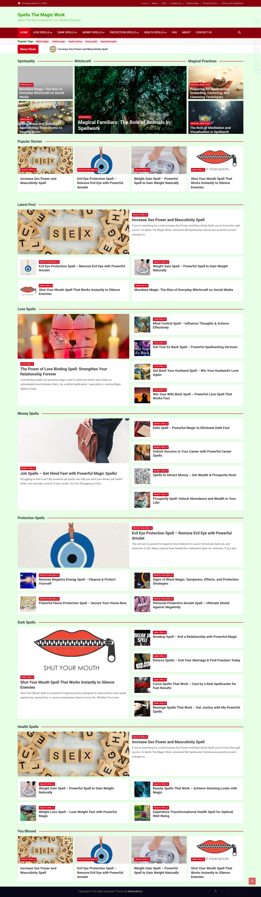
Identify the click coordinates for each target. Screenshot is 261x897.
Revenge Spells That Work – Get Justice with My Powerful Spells (196, 709)
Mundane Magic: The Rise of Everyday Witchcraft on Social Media (41, 93)
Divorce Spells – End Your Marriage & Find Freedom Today (196, 660)
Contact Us (176, 3)
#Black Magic (42, 41)
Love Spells (41, 32)
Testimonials (192, 3)
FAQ (164, 3)
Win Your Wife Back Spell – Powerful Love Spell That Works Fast (192, 396)
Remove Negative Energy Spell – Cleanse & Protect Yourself (77, 581)
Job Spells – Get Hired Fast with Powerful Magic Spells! (68, 473)
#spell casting (75, 41)
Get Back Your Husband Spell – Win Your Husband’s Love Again (195, 373)
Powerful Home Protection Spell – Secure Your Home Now (82, 603)
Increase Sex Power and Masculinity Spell (38, 181)
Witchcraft (85, 117)
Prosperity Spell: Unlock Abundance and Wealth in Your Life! (194, 501)
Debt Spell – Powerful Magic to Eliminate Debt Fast (191, 428)
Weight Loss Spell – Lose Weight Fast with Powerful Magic (78, 814)
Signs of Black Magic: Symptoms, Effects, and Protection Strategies (196, 581)
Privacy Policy (210, 3)
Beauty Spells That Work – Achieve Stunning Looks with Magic (195, 790)
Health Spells (154, 32)
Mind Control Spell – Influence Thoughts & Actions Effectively (191, 325)
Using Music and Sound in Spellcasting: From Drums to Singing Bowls (40, 128)
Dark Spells (66, 32)
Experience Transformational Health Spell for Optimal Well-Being (193, 814)
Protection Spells (123, 32)
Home (145, 3)
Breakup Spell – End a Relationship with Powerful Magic (195, 637)
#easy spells (91, 41)
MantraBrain (135, 891)
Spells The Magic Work (41, 14)
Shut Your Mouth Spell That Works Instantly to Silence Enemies (211, 183)
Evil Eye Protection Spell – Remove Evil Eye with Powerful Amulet (100, 183)
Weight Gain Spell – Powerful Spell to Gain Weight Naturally (156, 181)
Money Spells (92, 32)
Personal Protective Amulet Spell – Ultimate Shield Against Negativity (191, 605)
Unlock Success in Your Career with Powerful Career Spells (192, 453)
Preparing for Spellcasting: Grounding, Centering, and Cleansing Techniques (210, 93)
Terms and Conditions (232, 3)
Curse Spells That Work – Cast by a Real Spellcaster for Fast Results (194, 686)
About (155, 3)
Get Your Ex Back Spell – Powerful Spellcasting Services (195, 347)
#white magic (58, 41)
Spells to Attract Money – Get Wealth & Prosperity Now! (194, 475)
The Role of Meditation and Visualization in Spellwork (210, 130)
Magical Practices (200, 85)
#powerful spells (108, 41)
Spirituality (26, 85)
